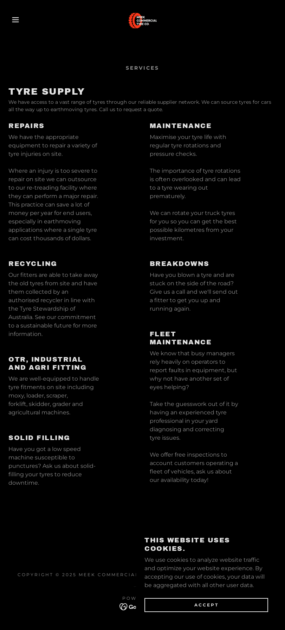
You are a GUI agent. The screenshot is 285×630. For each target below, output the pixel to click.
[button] (14, 20)
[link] (142, 20)
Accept (206, 619)
